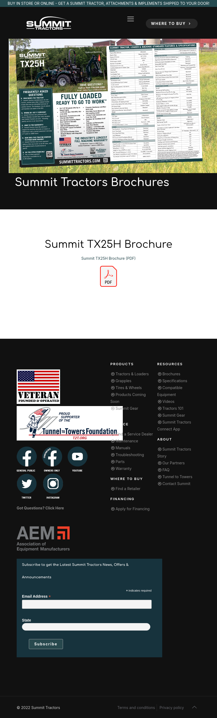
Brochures (171, 374)
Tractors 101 (172, 408)
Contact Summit (176, 483)
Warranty (124, 468)
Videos (168, 401)
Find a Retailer (128, 488)
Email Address (36, 596)
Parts (120, 461)
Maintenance (127, 441)
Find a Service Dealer (134, 434)
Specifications (174, 380)
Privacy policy (172, 707)
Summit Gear (127, 408)
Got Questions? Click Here (40, 508)
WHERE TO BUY (171, 23)
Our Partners (173, 463)
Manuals (123, 448)
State (26, 620)
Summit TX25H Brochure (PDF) (108, 258)
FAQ (166, 470)
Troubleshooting (130, 454)
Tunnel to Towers (177, 476)
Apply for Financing (133, 508)
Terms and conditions (136, 707)
